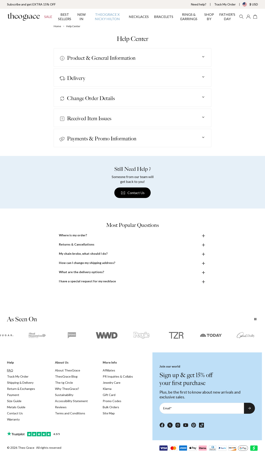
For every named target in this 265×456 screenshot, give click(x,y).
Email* (167, 408)
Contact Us (132, 193)
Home (57, 26)
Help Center (73, 26)
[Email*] (201, 408)
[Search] (241, 16)
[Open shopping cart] (255, 16)
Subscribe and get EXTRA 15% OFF (31, 4)
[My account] (248, 16)
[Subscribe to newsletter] (249, 408)
